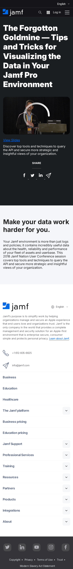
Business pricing (14, 422)
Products (9, 499)
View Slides (11, 140)
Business (9, 377)
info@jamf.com (16, 365)
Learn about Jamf (59, 338)
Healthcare (10, 399)
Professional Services (18, 455)
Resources (10, 477)
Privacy (29, 559)
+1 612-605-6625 (17, 353)
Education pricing (15, 433)
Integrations (11, 510)
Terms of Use (45, 559)
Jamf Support (12, 444)
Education (10, 388)
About (7, 521)
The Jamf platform (16, 410)
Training (8, 466)
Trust (60, 559)
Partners (9, 488)
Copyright (14, 559)
